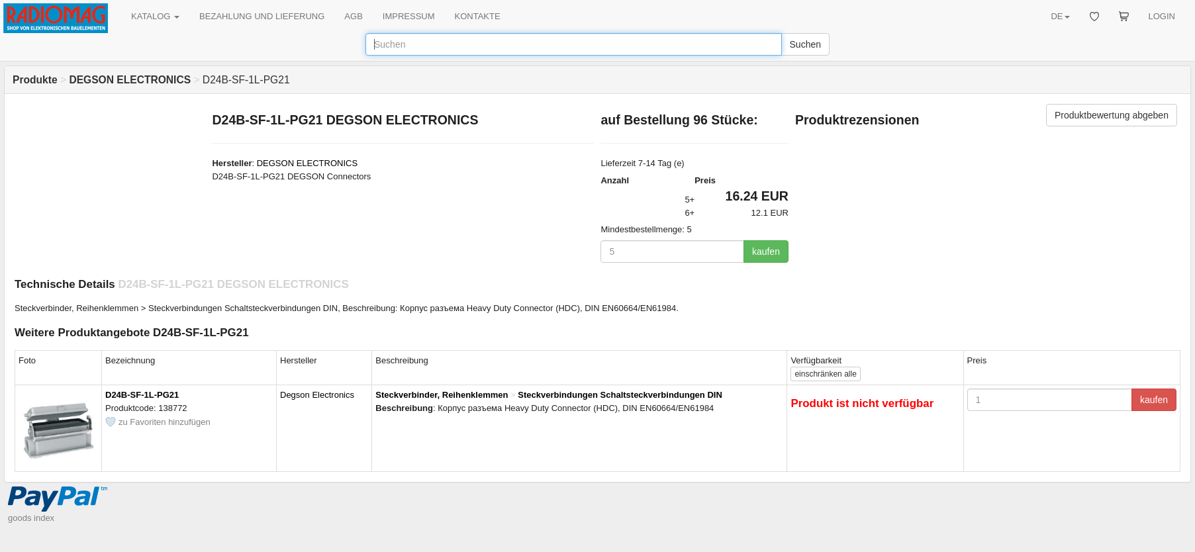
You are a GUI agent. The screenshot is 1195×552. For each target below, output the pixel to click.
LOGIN (1162, 16)
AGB (353, 16)
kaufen (766, 251)
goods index (31, 518)
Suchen (805, 44)
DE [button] (1060, 16)
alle (825, 374)
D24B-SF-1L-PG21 (142, 395)
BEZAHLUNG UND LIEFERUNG (261, 16)
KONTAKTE (478, 16)
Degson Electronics (317, 395)
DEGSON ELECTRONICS (307, 163)
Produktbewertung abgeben (1112, 115)
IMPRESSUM (409, 16)
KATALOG (155, 16)
